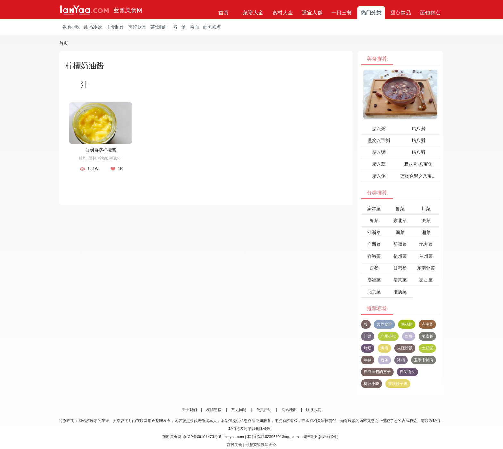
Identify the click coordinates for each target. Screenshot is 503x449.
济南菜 (427, 324)
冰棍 (401, 360)
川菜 (426, 208)
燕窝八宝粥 (379, 140)
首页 (223, 12)
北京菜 (374, 291)
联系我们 (313, 409)
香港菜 (374, 256)
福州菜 (400, 256)
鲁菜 (400, 208)
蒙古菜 (426, 279)
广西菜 (374, 244)
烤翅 (367, 348)
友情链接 (214, 409)
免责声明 (264, 409)
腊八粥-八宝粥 (418, 164)
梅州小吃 (371, 383)
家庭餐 (427, 336)
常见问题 (239, 409)
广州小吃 (388, 336)
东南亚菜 (426, 267)
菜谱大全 (253, 12)
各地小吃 (71, 26)
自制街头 (407, 372)
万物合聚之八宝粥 (418, 176)
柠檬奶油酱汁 (109, 158)
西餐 (374, 267)
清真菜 (400, 279)
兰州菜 (426, 256)
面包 (92, 158)
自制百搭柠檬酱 (100, 150)
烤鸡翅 (407, 324)
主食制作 (115, 26)
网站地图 (289, 409)
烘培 (384, 348)
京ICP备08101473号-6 (202, 437)
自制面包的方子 (377, 372)
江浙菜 (374, 232)
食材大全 (282, 12)
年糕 (367, 360)
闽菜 (400, 232)
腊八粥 (379, 128)
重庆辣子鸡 (397, 383)
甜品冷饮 (93, 26)
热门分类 (371, 12)
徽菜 (426, 220)
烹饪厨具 (137, 26)
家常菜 (374, 208)
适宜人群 (312, 12)
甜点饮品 (400, 12)
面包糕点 (430, 12)
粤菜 (374, 220)
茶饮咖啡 (159, 26)
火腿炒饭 (405, 348)
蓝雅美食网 (128, 10)
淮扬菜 (400, 291)
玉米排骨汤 (423, 360)
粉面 (194, 26)
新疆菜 (400, 244)
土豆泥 (427, 348)
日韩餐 (400, 267)
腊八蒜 (379, 164)
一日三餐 (341, 12)
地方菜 (426, 244)
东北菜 (400, 220)
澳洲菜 (374, 279)
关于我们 (189, 409)
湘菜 (426, 232)
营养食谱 (384, 324)
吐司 (83, 158)
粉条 (384, 360)
